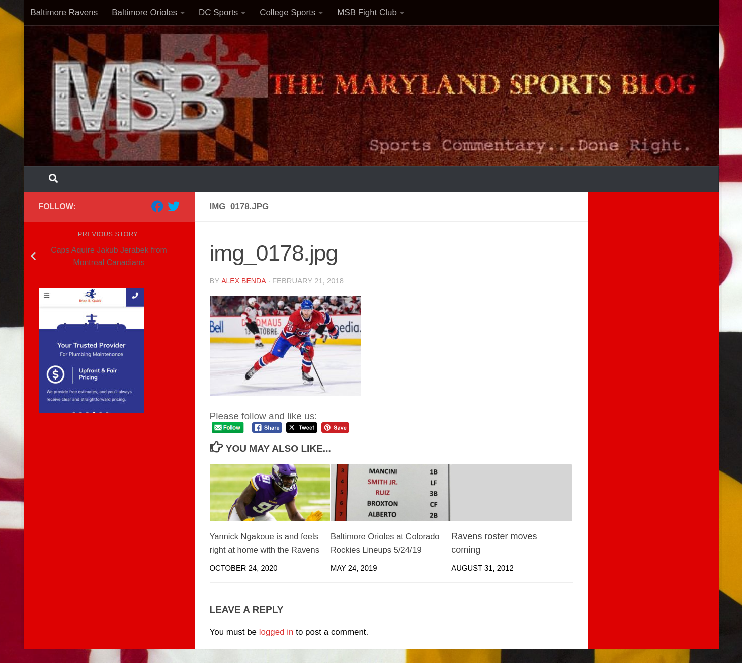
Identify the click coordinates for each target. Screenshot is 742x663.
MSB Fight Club (367, 12)
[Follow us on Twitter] (174, 206)
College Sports (287, 12)
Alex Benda (244, 281)
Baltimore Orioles (144, 12)
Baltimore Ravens (64, 12)
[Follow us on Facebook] (157, 206)
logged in (276, 645)
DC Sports (218, 12)
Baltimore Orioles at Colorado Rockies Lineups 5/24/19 (383, 550)
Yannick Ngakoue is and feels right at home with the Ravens (264, 550)
